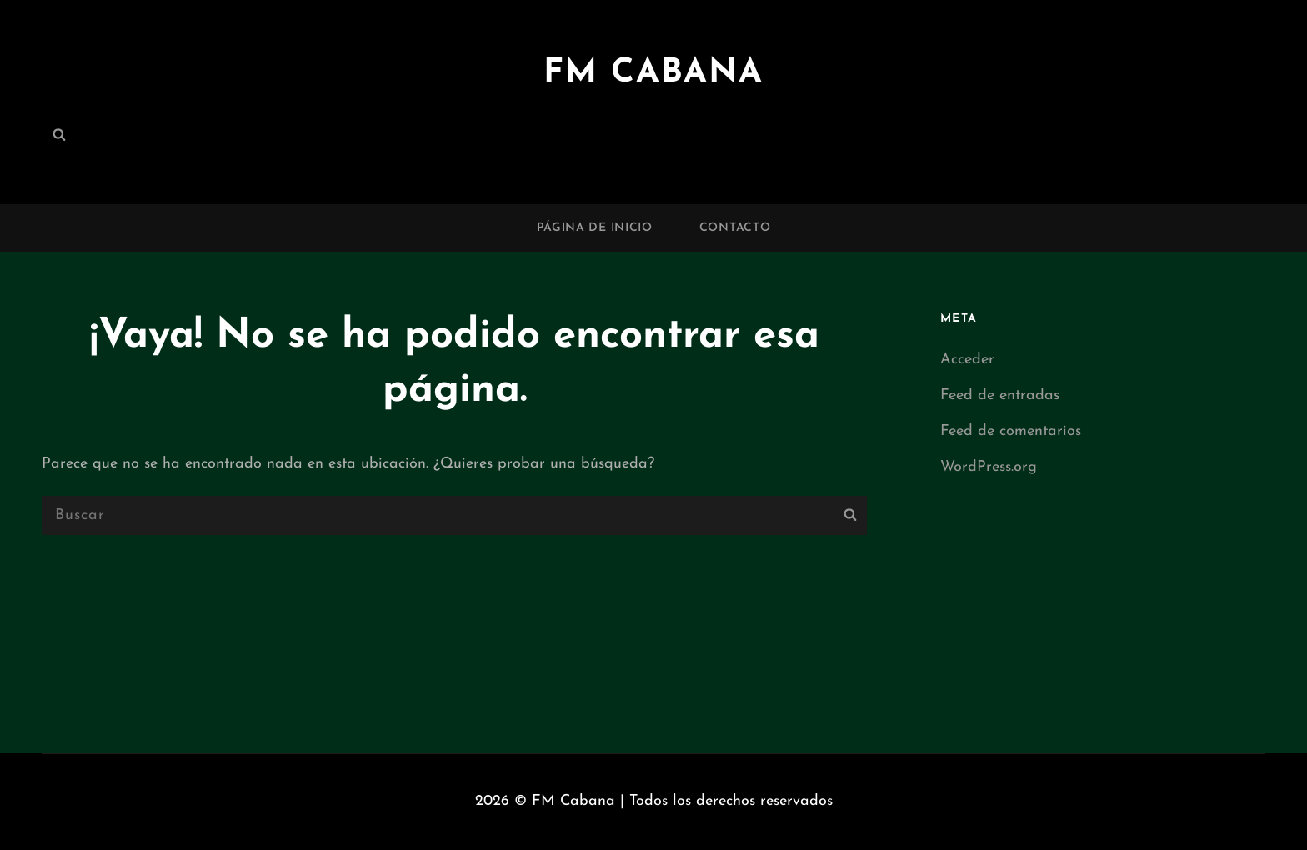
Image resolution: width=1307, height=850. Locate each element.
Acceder (967, 360)
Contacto (735, 228)
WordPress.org (988, 467)
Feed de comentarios (1010, 431)
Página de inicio (595, 228)
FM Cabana (653, 73)
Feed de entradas (999, 395)
